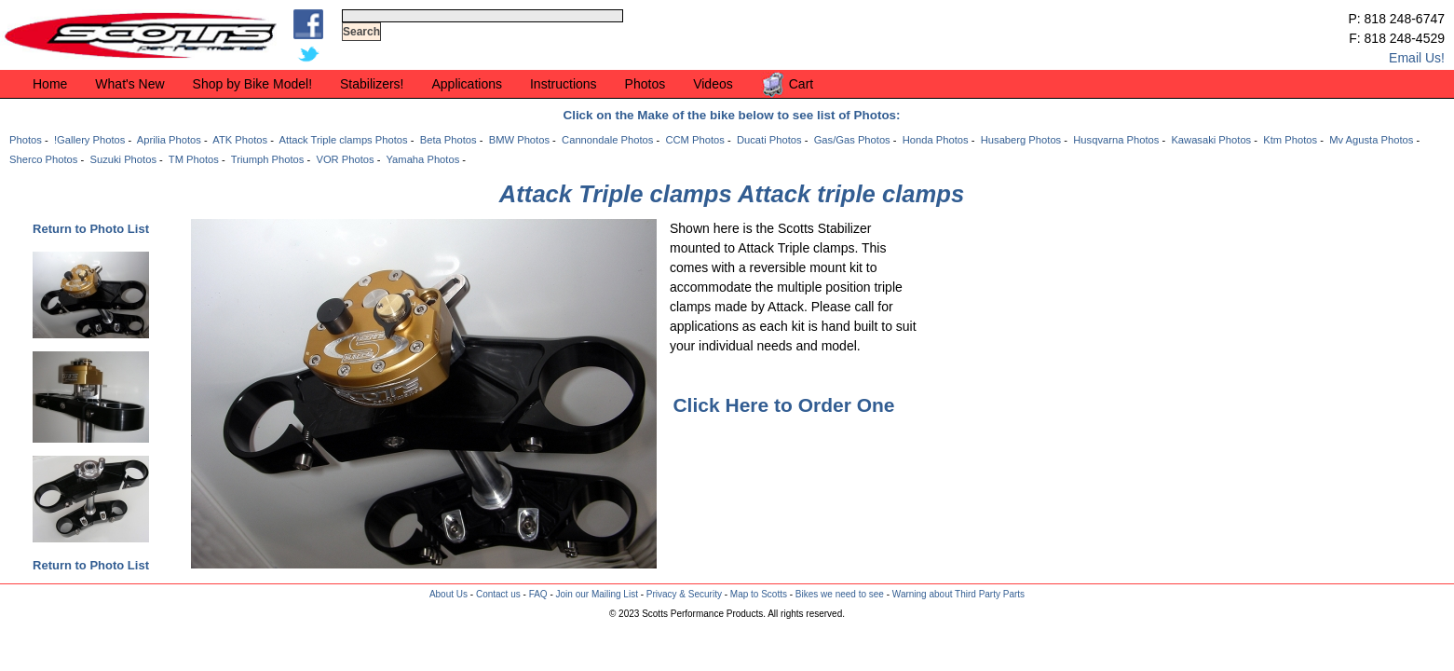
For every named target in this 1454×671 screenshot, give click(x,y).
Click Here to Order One (783, 405)
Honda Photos (936, 139)
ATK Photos (239, 139)
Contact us (498, 594)
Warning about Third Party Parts (958, 594)
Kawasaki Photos (1211, 139)
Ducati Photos (769, 139)
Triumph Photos (268, 159)
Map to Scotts (758, 594)
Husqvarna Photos (1116, 139)
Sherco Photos (43, 159)
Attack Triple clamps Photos (343, 139)
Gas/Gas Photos (852, 139)
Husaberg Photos (1021, 139)
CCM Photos (694, 139)
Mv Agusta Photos (1371, 139)
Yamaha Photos (422, 159)
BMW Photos (519, 139)
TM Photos (194, 159)
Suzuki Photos (122, 159)
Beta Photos (448, 139)
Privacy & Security (684, 594)
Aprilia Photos (169, 139)
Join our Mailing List (597, 594)
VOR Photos (345, 159)
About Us (448, 594)
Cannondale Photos (607, 139)
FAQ (538, 594)
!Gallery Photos (89, 139)
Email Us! (1417, 57)
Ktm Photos (1290, 139)
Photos (25, 139)
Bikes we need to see (839, 594)
